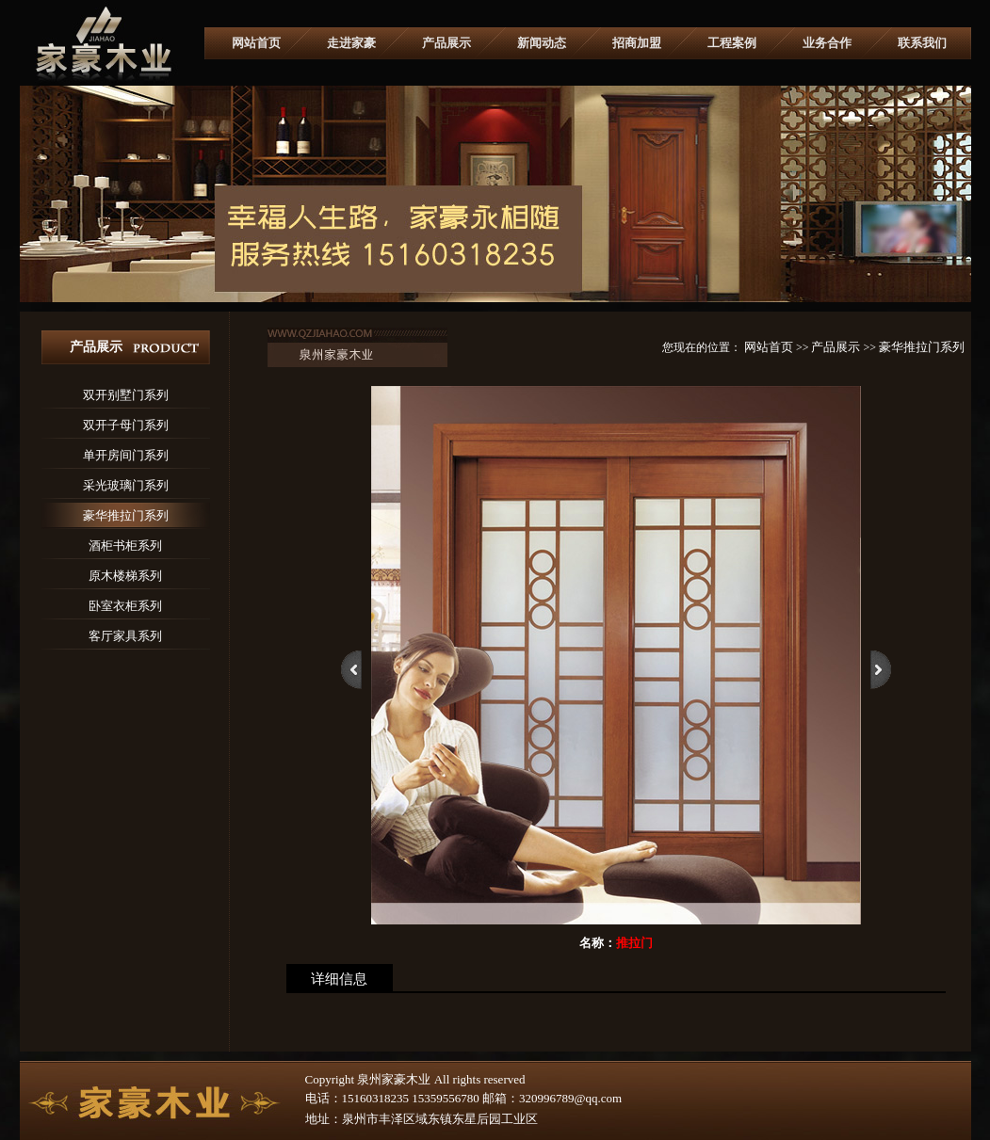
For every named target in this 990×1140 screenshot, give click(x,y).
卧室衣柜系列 (125, 606)
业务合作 (827, 43)
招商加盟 (636, 43)
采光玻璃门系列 (126, 485)
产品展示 (446, 43)
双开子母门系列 (126, 425)
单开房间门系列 (126, 455)
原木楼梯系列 (125, 576)
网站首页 (256, 43)
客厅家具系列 (125, 636)
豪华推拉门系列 (126, 515)
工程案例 (731, 43)
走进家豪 (351, 43)
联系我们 (922, 43)
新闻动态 (541, 43)
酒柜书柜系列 (125, 545)
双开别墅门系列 (126, 395)
